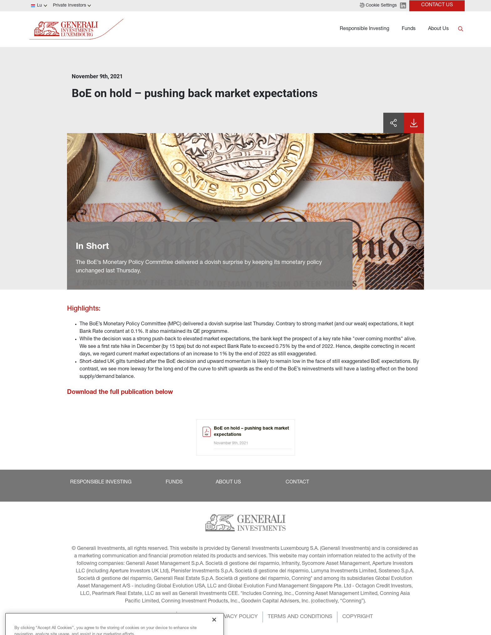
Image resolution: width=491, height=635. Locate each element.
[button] (378, 5)
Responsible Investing (364, 29)
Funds (409, 29)
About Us (438, 29)
